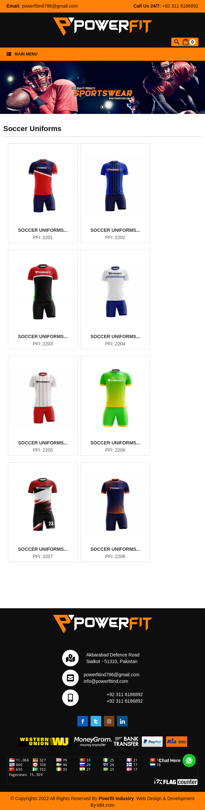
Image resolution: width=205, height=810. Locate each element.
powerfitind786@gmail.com (50, 6)
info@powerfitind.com (106, 681)
